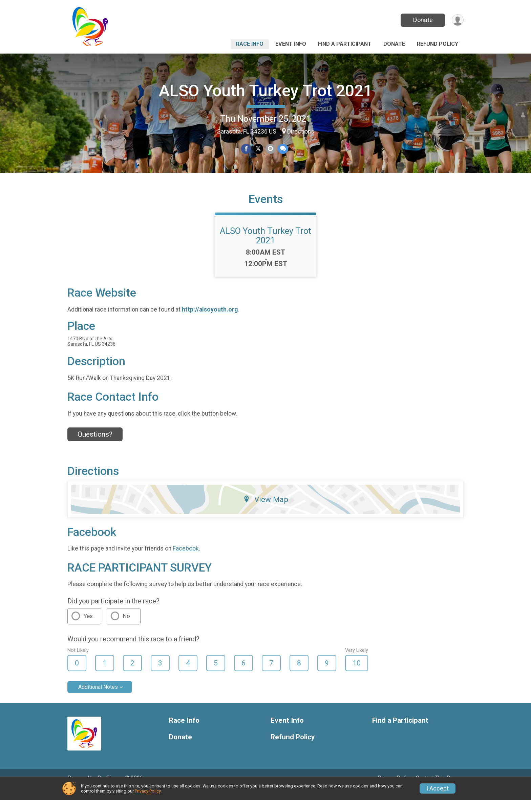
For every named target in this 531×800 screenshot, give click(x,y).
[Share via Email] (270, 149)
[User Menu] (457, 20)
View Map (265, 508)
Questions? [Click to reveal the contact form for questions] (95, 444)
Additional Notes (98, 696)
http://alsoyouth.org (210, 319)
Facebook (186, 558)
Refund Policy (437, 44)
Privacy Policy (148, 791)
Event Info (290, 44)
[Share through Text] (282, 149)
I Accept (437, 788)
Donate (422, 19)
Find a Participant (344, 44)
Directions (300, 131)
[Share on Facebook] (246, 149)
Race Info (249, 44)
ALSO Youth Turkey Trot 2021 (266, 90)
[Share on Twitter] (258, 149)
